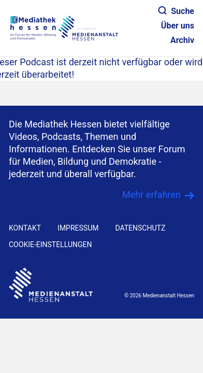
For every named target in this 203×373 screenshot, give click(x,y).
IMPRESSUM (77, 228)
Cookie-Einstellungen (50, 244)
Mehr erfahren (151, 194)
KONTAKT (25, 228)
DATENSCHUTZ (140, 228)
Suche (176, 11)
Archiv (182, 40)
